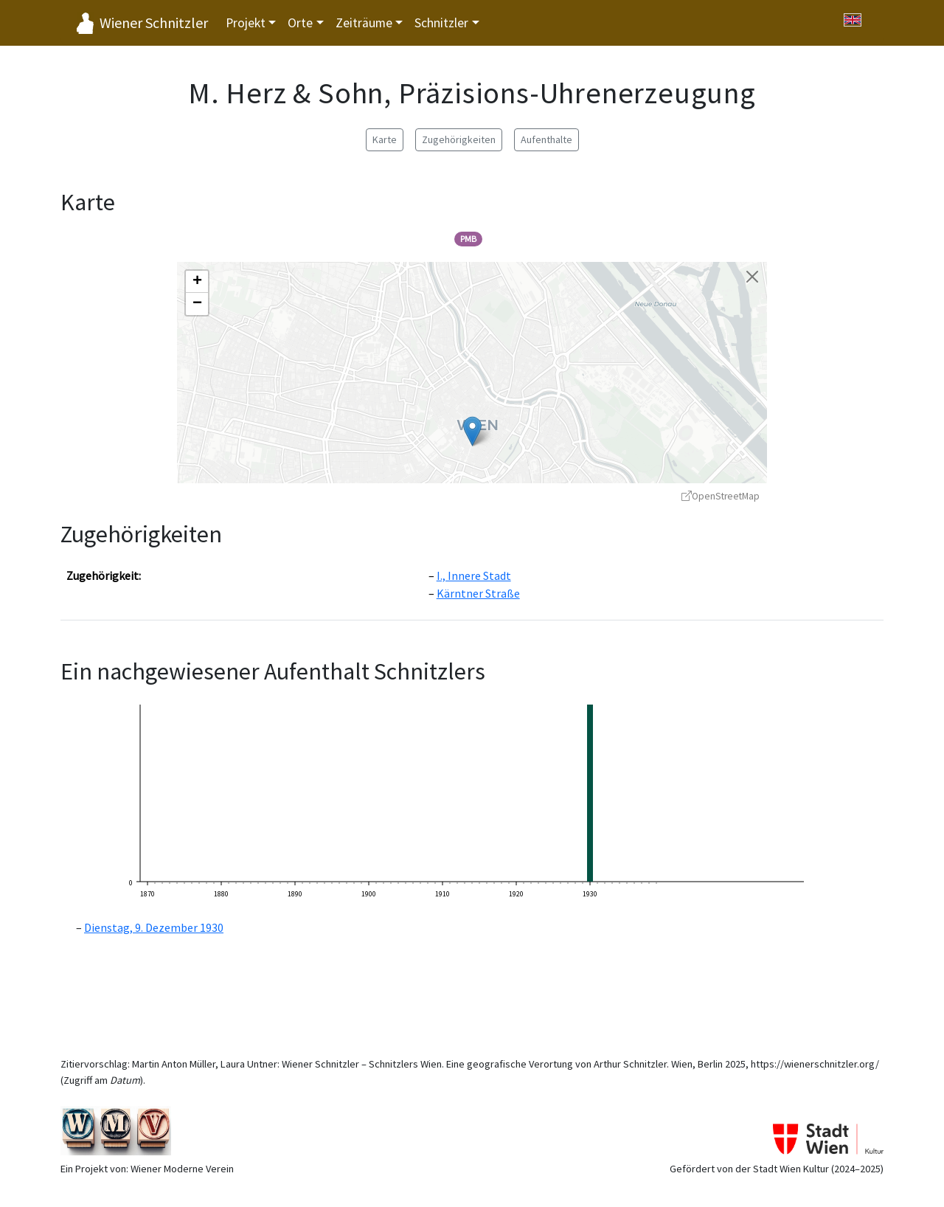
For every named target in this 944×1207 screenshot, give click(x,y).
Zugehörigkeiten (459, 139)
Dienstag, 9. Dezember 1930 (153, 927)
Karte (384, 139)
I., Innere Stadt (474, 575)
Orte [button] (300, 23)
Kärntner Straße (478, 593)
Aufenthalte (546, 139)
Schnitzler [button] (441, 23)
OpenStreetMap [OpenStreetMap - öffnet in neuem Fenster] (720, 496)
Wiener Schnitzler (154, 22)
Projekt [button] (246, 23)
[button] (472, 431)
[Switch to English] (852, 19)
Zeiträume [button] (364, 23)
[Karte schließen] (752, 277)
